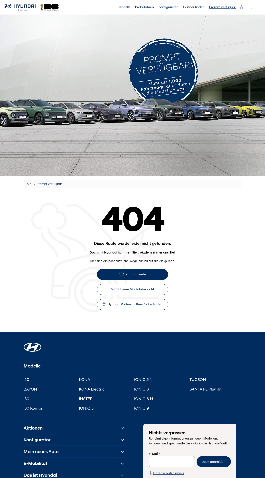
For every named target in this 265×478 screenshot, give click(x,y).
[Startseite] (32, 345)
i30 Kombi (33, 408)
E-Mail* (154, 454)
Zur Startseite (132, 273)
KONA (84, 379)
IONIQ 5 (86, 408)
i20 (26, 379)
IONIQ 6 (141, 389)
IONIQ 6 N (143, 398)
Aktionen (33, 428)
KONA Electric (92, 389)
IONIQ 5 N (143, 379)
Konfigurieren (168, 7)
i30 (26, 398)
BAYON (30, 389)
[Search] (250, 7)
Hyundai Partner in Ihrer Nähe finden (132, 304)
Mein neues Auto (41, 451)
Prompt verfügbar (222, 7)
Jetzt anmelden (213, 462)
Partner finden (194, 7)
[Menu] (260, 7)
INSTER (86, 398)
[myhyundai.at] (241, 7)
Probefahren (144, 7)
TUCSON (197, 379)
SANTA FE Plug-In (205, 389)
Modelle (125, 7)
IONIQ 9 (141, 408)
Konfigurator (37, 440)
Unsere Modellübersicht (132, 289)
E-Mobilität (35, 463)
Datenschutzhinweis (166, 473)
